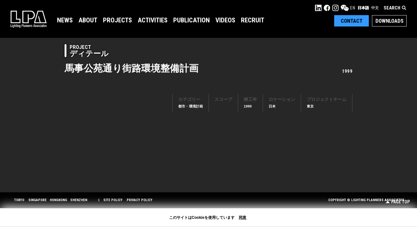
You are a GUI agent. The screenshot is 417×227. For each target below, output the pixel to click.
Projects (117, 20)
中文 (375, 8)
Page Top (398, 202)
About (87, 20)
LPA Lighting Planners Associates (28, 18)
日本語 (363, 8)
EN (352, 8)
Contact (352, 21)
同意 (242, 217)
